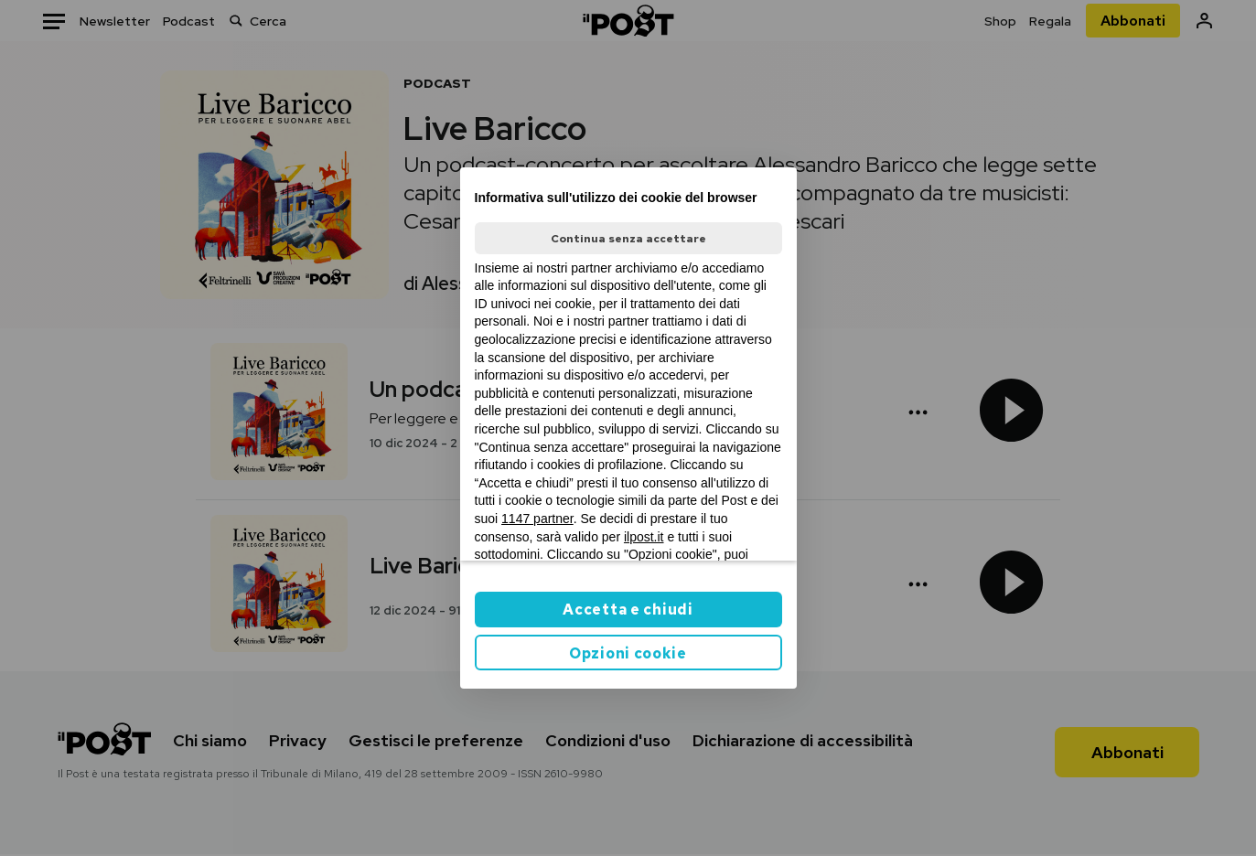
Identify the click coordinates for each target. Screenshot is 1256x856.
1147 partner (537, 518)
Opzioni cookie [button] (628, 653)
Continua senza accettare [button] (628, 238)
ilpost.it (644, 537)
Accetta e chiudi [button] (627, 609)
